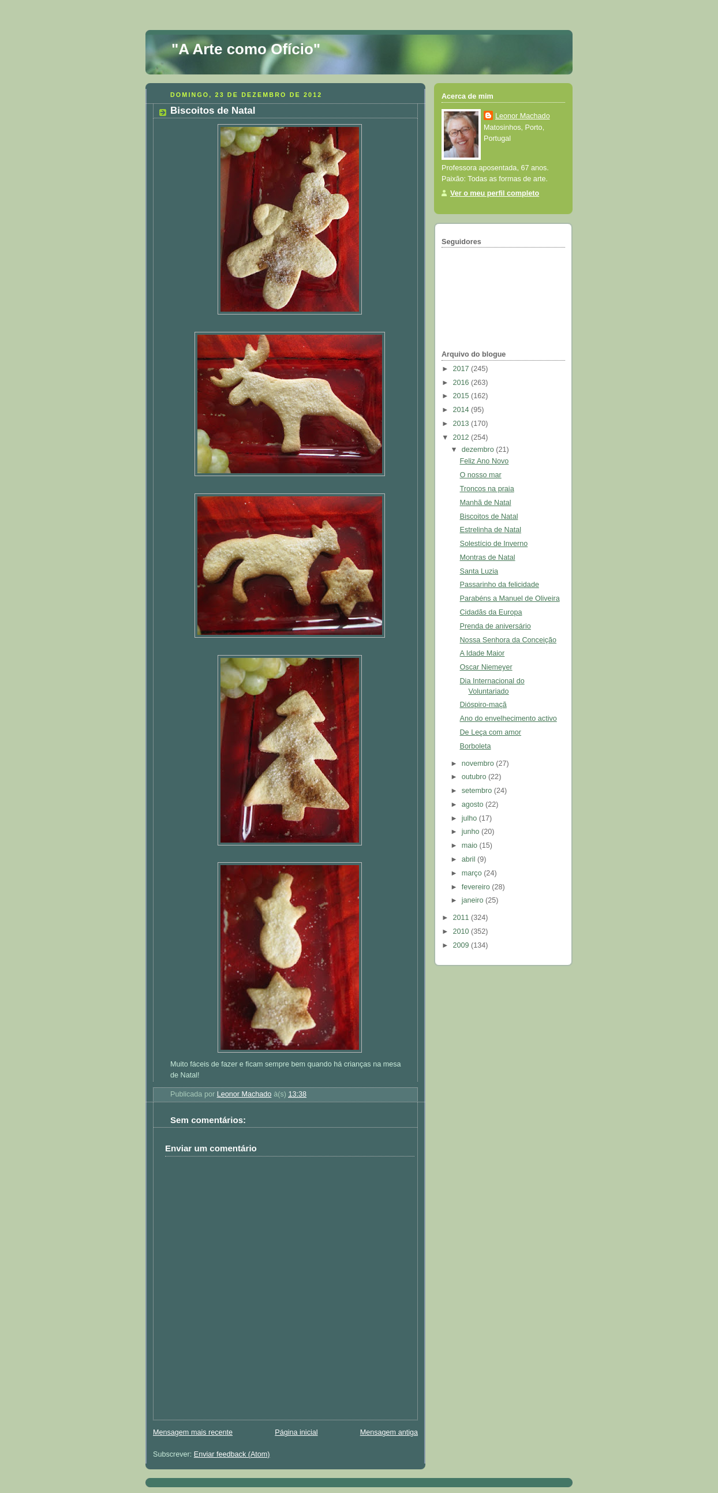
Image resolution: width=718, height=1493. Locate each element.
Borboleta (475, 746)
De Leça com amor (491, 732)
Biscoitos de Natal (489, 516)
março (473, 873)
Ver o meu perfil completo (494, 193)
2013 (462, 424)
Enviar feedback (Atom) (232, 1454)
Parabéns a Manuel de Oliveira (510, 598)
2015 (462, 396)
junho (471, 832)
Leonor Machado (522, 116)
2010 (462, 931)
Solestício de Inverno (494, 544)
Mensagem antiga (389, 1432)
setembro (478, 791)
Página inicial (296, 1432)
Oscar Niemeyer (486, 667)
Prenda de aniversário (495, 626)
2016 (462, 383)
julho (470, 818)
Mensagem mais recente (193, 1432)
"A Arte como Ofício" (245, 49)
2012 (462, 437)
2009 (462, 945)
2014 (462, 410)
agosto (473, 804)
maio (471, 845)
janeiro (473, 900)
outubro (475, 777)
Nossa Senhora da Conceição (508, 640)
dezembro (479, 450)
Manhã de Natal (485, 503)
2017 (462, 369)
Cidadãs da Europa (491, 612)
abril (469, 859)
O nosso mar (481, 475)
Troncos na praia (487, 489)
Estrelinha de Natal (491, 530)
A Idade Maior (482, 653)
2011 (462, 918)
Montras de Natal (487, 557)
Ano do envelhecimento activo (508, 718)
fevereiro (477, 887)
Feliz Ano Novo (484, 461)
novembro (479, 763)
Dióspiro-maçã (483, 705)
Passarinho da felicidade (499, 585)
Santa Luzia (479, 571)
